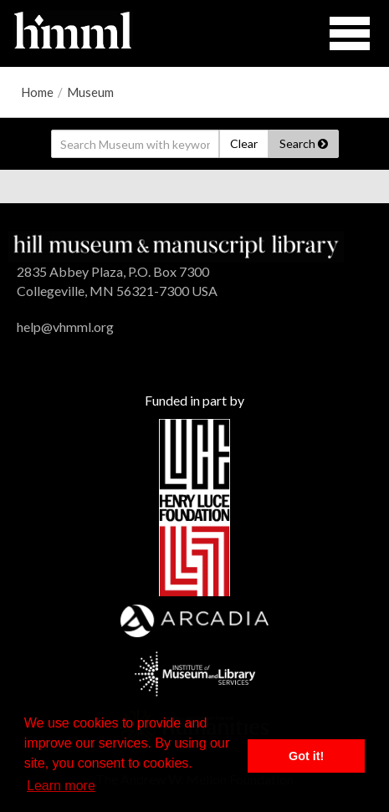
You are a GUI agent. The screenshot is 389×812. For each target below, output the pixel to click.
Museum (90, 92)
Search (303, 143)
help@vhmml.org (65, 327)
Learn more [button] (61, 786)
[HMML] (176, 245)
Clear (244, 143)
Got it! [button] (306, 756)
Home (37, 92)
